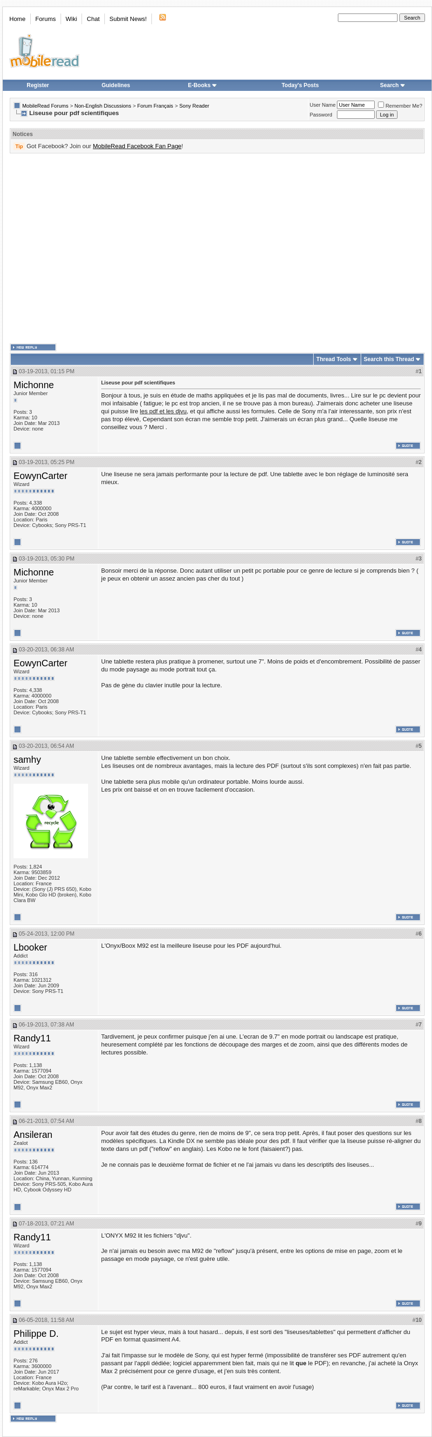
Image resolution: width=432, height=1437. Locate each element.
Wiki (71, 18)
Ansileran (33, 1134)
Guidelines (116, 85)
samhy (27, 759)
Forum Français (155, 106)
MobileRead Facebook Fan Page (137, 146)
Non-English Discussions (103, 106)
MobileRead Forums (45, 106)
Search (392, 85)
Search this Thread (389, 359)
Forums (45, 18)
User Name (323, 105)
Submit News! (128, 18)
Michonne (34, 385)
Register (38, 85)
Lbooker (30, 947)
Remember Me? (400, 106)
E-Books (202, 85)
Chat (93, 18)
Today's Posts (300, 85)
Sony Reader (194, 106)
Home (17, 18)
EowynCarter (41, 476)
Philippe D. (36, 1333)
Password (321, 114)
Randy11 (32, 1038)
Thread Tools (333, 359)
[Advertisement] (87, 248)
